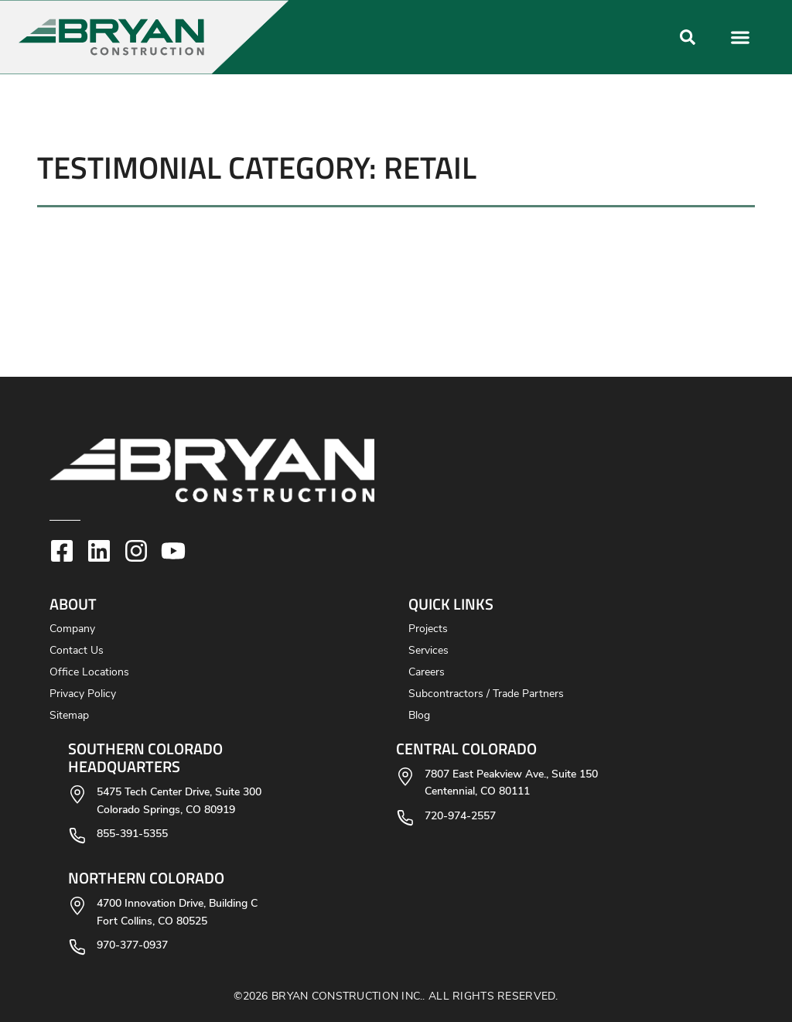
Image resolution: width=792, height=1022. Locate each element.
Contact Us (77, 651)
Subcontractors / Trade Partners (486, 694)
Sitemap (69, 716)
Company (72, 629)
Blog (419, 716)
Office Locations (89, 672)
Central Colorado (466, 748)
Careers (426, 672)
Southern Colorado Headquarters (145, 757)
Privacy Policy (83, 694)
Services (428, 651)
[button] (328, 37)
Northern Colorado (146, 877)
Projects (428, 629)
